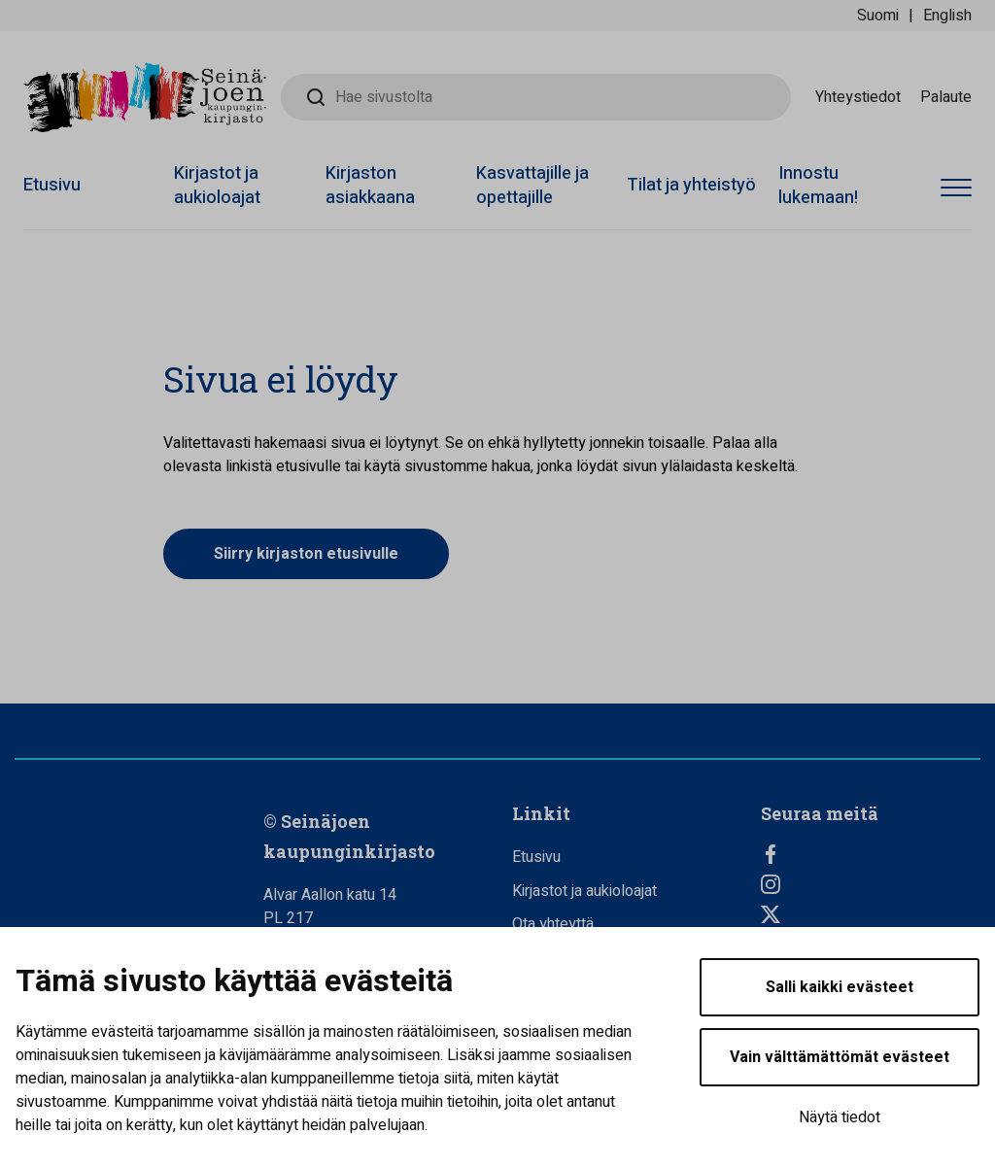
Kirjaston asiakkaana (370, 185)
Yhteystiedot (858, 97)
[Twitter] (870, 914)
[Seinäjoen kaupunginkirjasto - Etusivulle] (144, 97)
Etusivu (52, 185)
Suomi (878, 15)
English (947, 15)
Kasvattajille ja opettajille (532, 185)
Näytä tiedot (839, 1117)
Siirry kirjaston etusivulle (306, 554)
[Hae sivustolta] (536, 97)
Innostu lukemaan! (818, 185)
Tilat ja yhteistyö (691, 185)
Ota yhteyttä (553, 924)
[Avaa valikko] (956, 188)
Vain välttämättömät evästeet (839, 1057)
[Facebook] (870, 854)
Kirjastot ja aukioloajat (217, 185)
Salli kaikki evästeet (839, 987)
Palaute (946, 97)
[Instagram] (870, 884)
